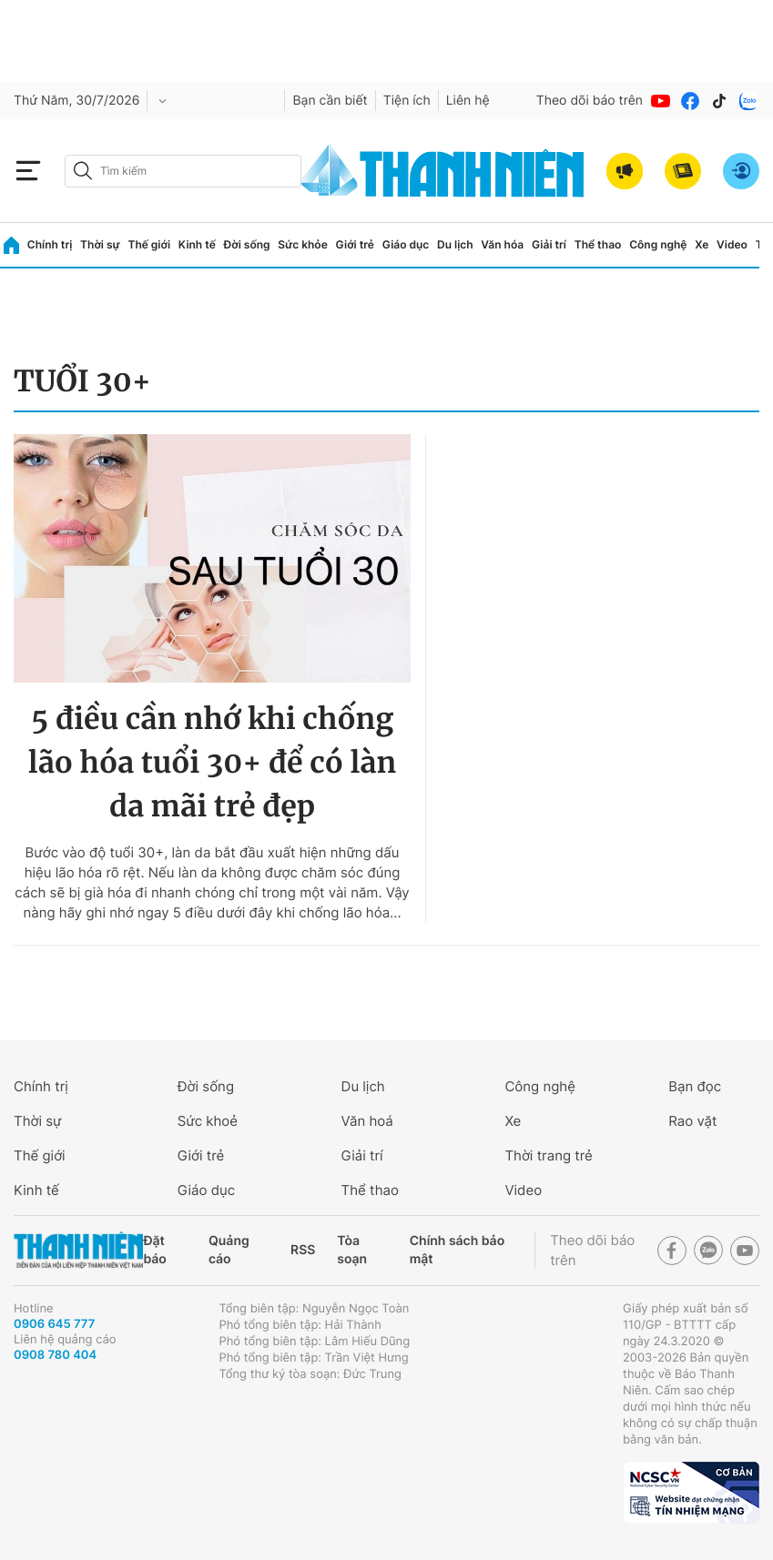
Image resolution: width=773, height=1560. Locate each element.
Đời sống (247, 244)
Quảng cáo (229, 1250)
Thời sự (100, 244)
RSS (302, 1250)
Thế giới (148, 244)
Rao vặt (692, 1120)
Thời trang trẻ (548, 1155)
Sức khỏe (302, 244)
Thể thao (598, 244)
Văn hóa (502, 244)
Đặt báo (154, 1250)
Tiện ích (407, 100)
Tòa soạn (352, 1250)
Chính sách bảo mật (457, 1250)
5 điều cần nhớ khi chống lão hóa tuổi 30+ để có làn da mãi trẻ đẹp (212, 763)
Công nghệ (658, 244)
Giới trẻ (355, 244)
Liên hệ (468, 100)
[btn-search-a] (83, 170)
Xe (701, 244)
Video (732, 244)
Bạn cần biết (329, 100)
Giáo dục (406, 244)
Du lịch (455, 244)
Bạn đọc (694, 1086)
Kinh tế (197, 244)
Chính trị (50, 244)
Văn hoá (367, 1120)
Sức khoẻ (208, 1120)
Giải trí (549, 244)
